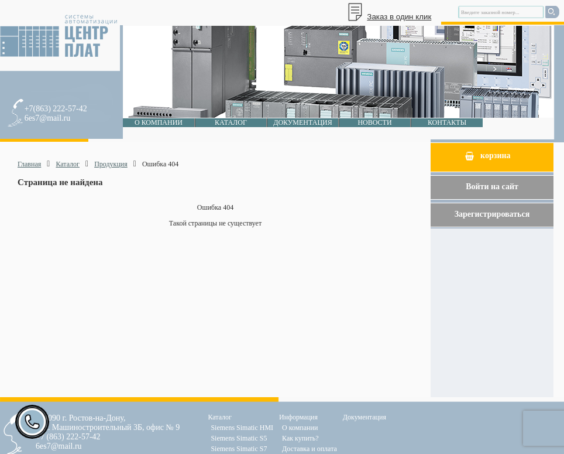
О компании (159, 122)
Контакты (447, 122)
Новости (374, 122)
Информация (298, 417)
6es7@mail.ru (48, 118)
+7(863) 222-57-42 (56, 108)
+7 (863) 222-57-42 (68, 436)
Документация (302, 122)
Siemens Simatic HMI (242, 428)
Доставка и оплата (309, 449)
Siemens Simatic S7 (239, 449)
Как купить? (300, 438)
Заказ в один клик (399, 16)
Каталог (231, 122)
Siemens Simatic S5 (239, 438)
